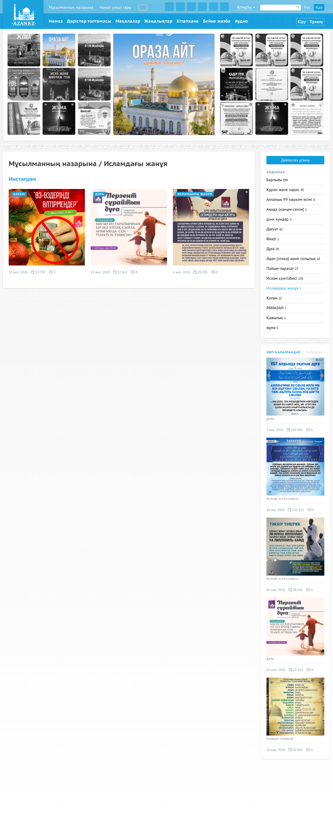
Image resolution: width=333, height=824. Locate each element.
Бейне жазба (216, 21)
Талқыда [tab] (314, 352)
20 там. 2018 (275, 590)
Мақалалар (128, 21)
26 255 (200, 272)
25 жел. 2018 (100, 272)
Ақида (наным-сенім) (286, 209)
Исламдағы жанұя (195, 194)
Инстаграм (22, 179)
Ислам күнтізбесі (284, 278)
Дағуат (274, 229)
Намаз (56, 21)
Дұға (99, 194)
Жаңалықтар (158, 21)
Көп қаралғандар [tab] (283, 352)
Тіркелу (316, 21)
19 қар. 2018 (275, 750)
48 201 (295, 590)
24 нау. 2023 (275, 510)
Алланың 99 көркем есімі (290, 199)
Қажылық (276, 317)
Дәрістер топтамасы (89, 21)
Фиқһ (272, 239)
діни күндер (279, 219)
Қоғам (19, 194)
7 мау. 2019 (274, 430)
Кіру (302, 21)
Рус (307, 7)
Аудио (241, 21)
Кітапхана (188, 21)
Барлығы (277, 179)
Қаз (319, 7)
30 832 (295, 750)
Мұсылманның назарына (71, 7)
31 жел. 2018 (18, 272)
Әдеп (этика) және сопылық (293, 258)
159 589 (295, 430)
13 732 (38, 272)
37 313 (120, 272)
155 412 (296, 510)
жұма (272, 327)
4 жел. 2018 (181, 272)
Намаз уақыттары (115, 7)
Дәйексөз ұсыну (295, 160)
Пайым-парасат (282, 268)
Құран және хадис (285, 189)
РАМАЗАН (276, 307)
